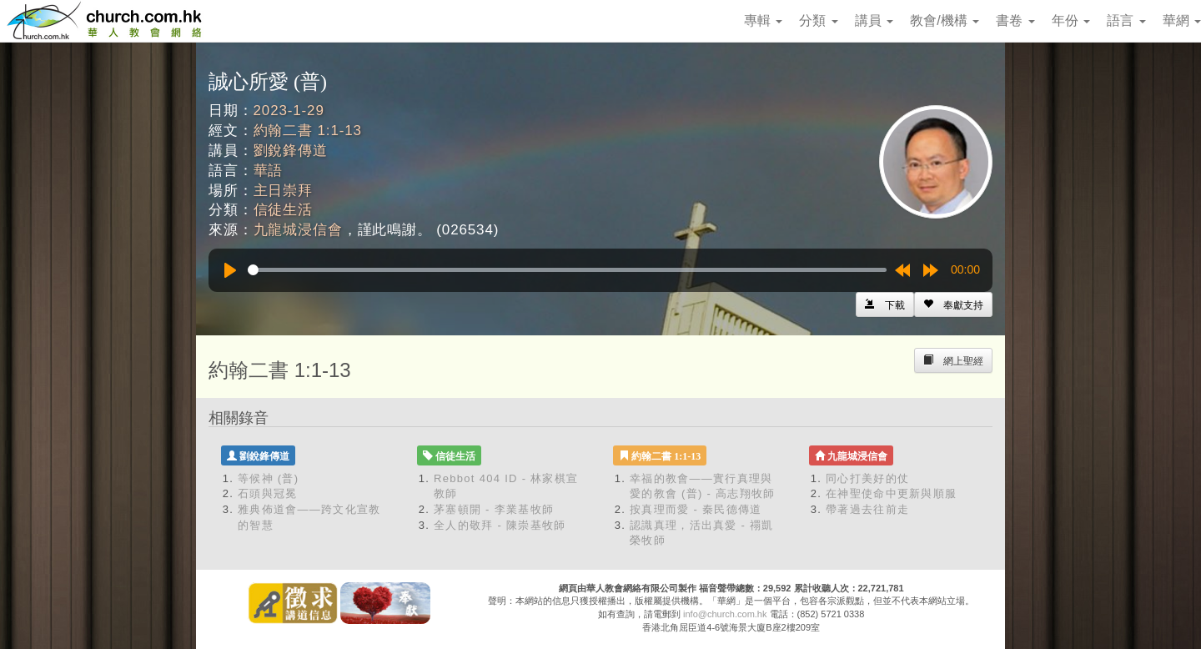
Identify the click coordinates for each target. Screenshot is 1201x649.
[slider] (567, 270)
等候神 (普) (268, 478)
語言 (1126, 20)
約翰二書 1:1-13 (308, 130)
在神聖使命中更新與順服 (891, 493)
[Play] (230, 270)
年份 (1071, 20)
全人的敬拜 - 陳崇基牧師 (499, 525)
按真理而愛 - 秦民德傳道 (695, 509)
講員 (874, 20)
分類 (818, 20)
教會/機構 (944, 20)
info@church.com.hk (724, 614)
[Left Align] (953, 304)
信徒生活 (283, 210)
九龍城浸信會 (298, 230)
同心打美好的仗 (867, 478)
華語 (269, 171)
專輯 (763, 20)
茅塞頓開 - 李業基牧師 (494, 509)
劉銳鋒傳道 (291, 150)
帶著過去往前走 (867, 509)
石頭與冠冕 (268, 493)
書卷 (1015, 20)
